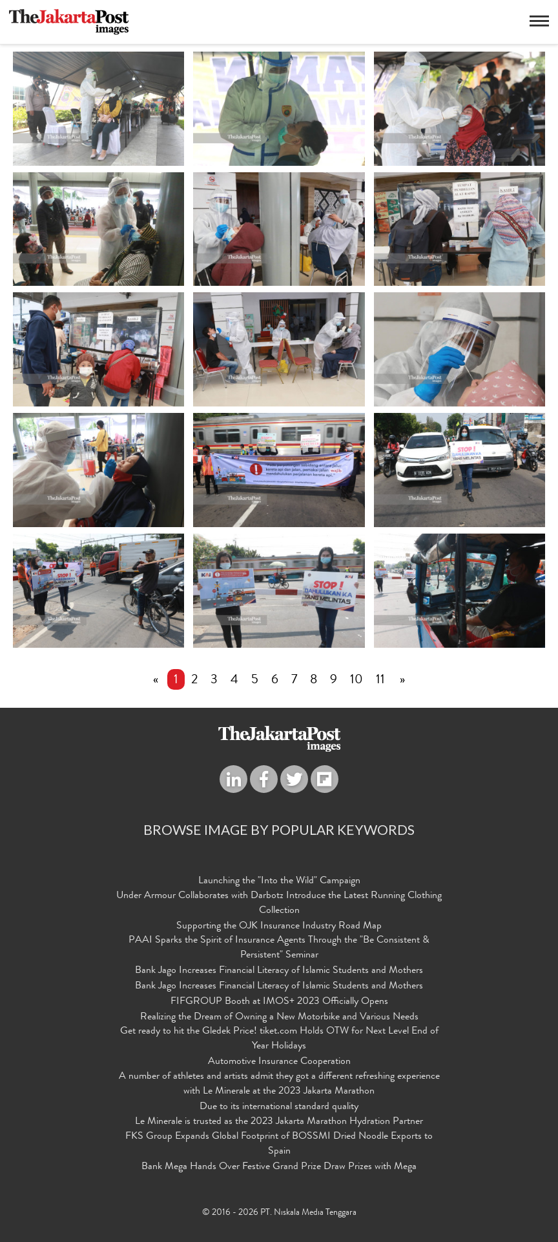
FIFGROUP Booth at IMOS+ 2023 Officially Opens (279, 1002)
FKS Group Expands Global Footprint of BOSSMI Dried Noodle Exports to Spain (279, 1144)
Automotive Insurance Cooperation (279, 1062)
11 (380, 680)
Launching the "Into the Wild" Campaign (279, 881)
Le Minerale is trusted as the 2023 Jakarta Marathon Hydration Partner (279, 1122)
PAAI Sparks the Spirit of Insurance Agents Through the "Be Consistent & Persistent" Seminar (279, 948)
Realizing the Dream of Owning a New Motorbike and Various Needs (279, 1017)
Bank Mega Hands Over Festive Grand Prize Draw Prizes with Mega (279, 1167)
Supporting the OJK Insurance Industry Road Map (279, 926)
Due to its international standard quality (279, 1107)
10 (356, 680)
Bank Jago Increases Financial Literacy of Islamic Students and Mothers (279, 971)
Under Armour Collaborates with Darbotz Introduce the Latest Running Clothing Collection (279, 903)
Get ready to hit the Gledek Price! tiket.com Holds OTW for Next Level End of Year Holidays (279, 1039)
